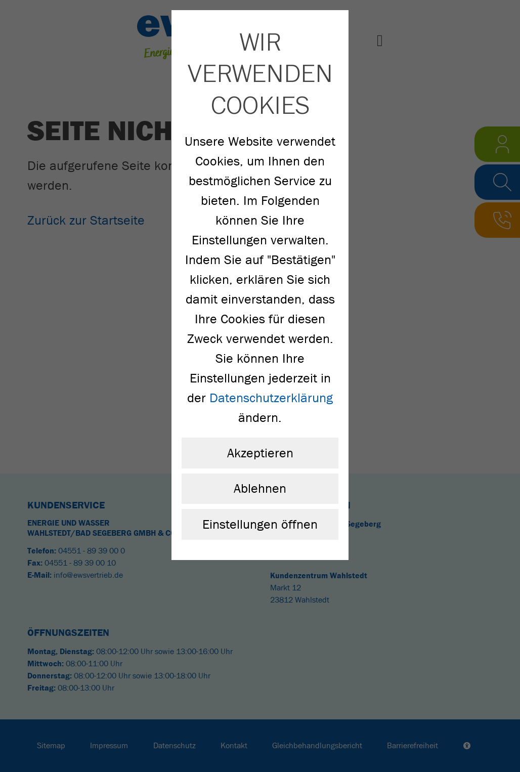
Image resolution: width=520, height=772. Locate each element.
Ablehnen (260, 488)
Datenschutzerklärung (271, 398)
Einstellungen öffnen (260, 524)
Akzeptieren (260, 453)
